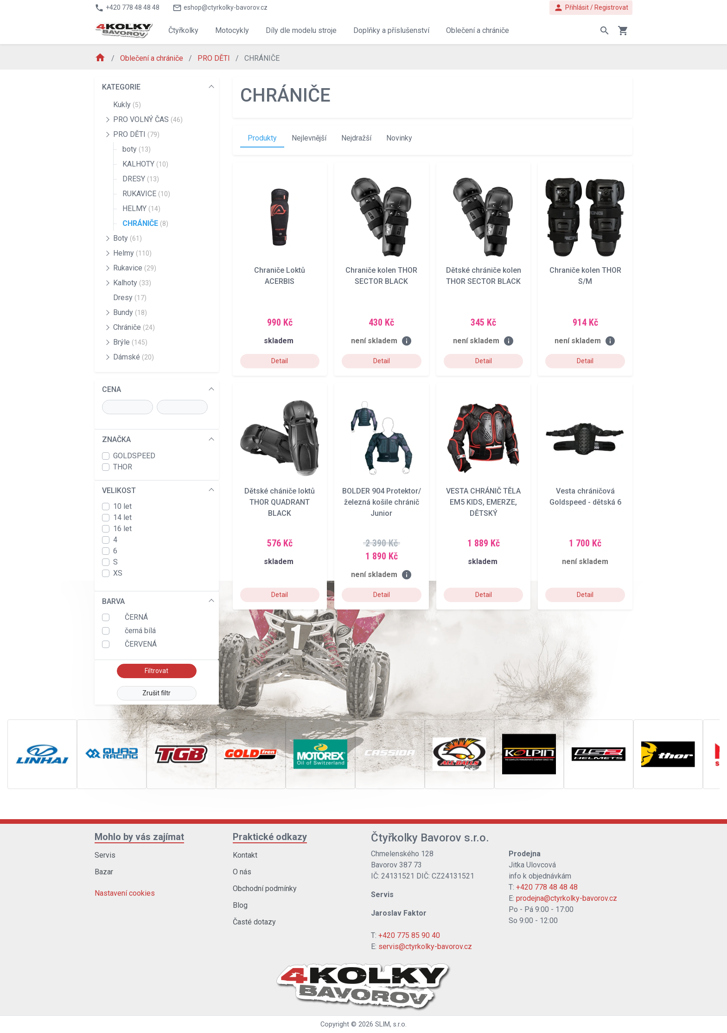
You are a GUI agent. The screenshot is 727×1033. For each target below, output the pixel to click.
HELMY (141, 208)
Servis (105, 855)
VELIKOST (119, 490)
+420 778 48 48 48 (547, 887)
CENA (111, 389)
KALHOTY (145, 164)
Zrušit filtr (156, 693)
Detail (279, 361)
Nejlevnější (309, 138)
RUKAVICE (146, 193)
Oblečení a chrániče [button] (477, 30)
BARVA (113, 601)
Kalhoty (132, 282)
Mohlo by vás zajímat (139, 836)
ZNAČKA (116, 439)
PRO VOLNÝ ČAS (148, 119)
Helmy (132, 253)
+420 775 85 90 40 (409, 935)
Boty (127, 238)
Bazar (104, 871)
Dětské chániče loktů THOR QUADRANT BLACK (279, 502)
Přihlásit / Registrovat (591, 8)
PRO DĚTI (215, 58)
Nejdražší (356, 138)
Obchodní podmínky (265, 888)
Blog (240, 905)
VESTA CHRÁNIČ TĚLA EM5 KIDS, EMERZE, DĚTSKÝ (483, 502)
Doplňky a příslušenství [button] (391, 30)
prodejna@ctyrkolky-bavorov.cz (566, 898)
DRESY (140, 178)
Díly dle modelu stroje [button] (301, 30)
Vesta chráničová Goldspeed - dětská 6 (585, 497)
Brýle (130, 342)
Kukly (127, 104)
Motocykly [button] (232, 30)
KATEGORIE (121, 87)
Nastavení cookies (125, 893)
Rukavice (134, 267)
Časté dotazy (254, 922)
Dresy (130, 297)
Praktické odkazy (270, 836)
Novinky (399, 138)
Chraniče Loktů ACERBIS (279, 276)
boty (136, 149)
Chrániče (134, 327)
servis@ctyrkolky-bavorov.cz (425, 946)
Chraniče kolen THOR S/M (585, 276)
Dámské (133, 357)
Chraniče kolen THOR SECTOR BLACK (381, 276)
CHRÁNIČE (145, 223)
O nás (242, 871)
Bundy (130, 312)
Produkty (262, 138)
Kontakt (245, 855)
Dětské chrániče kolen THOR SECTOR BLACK (483, 276)
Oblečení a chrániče (152, 58)
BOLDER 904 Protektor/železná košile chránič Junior (381, 502)
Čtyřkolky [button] (183, 30)
